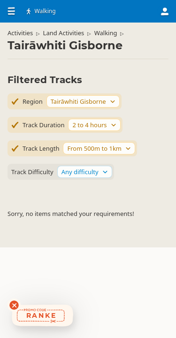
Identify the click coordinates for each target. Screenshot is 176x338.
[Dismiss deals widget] (14, 305)
